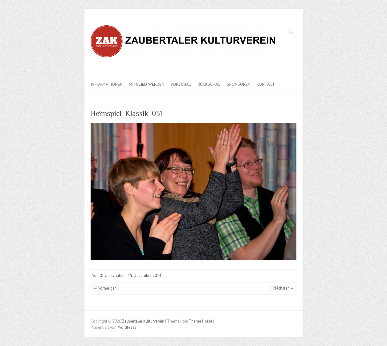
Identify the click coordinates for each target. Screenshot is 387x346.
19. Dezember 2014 (144, 275)
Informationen (107, 84)
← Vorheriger (104, 288)
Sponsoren (239, 84)
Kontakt (266, 84)
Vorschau (180, 84)
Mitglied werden (146, 84)
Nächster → (283, 288)
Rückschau (209, 84)
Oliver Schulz (111, 275)
